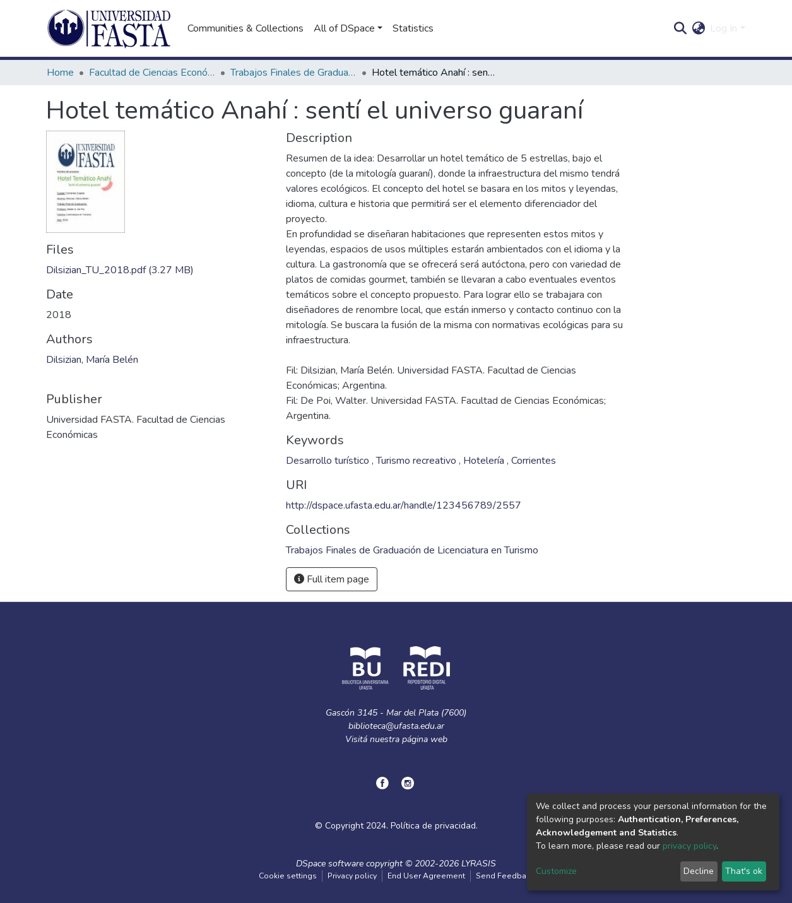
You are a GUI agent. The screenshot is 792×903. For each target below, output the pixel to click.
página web (424, 739)
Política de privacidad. (434, 826)
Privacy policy (352, 876)
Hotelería (485, 461)
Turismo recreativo (417, 461)
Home (60, 73)
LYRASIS (478, 864)
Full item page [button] (331, 579)
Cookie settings (288, 876)
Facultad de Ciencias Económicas (152, 73)
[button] (698, 28)
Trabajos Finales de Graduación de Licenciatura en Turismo (293, 73)
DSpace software (329, 864)
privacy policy (689, 846)
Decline (698, 871)
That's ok (743, 871)
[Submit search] (680, 28)
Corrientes (533, 461)
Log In (723, 28)
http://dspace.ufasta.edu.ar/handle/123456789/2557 (403, 505)
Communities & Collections (245, 28)
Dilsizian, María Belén (92, 360)
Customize (556, 871)
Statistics (413, 28)
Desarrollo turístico (329, 461)
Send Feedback (505, 876)
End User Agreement (426, 876)
